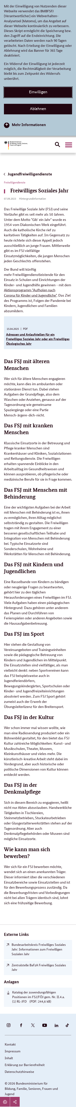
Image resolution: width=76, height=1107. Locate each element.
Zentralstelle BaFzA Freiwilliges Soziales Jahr (39, 967)
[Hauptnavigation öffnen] (68, 145)
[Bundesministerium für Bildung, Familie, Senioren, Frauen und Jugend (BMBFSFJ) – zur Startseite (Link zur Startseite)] (16, 145)
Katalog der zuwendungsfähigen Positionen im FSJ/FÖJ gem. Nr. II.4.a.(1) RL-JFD (38, 997)
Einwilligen (38, 92)
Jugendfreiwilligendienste (27, 174)
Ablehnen (38, 108)
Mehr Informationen (29, 124)
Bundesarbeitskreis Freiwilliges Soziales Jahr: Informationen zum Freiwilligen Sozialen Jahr (39, 949)
